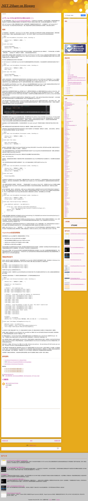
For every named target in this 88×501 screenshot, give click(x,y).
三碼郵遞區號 (67, 108)
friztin (50, 499)
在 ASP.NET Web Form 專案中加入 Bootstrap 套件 (78, 233)
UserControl (66, 203)
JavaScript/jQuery (67, 171)
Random (66, 187)
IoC (65, 170)
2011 (68, 90)
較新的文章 (5, 440)
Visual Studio (67, 204)
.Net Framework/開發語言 (18, 375)
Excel (65, 158)
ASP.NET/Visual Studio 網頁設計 (70, 125)
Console (66, 142)
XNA (65, 216)
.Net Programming (27, 375)
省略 (65, 113)
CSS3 (65, 143)
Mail (65, 178)
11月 (69, 66)
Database (66, 145)
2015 (68, 62)
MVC (65, 180)
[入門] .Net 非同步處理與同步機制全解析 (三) (14, 371)
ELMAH (66, 150)
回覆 (7, 387)
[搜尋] (72, 15)
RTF (65, 191)
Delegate (66, 146)
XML (65, 215)
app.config (66, 122)
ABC (7, 383)
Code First (66, 139)
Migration (66, 179)
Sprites (66, 195)
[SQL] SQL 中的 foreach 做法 (72, 76)
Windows (66, 211)
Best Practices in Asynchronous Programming (14, 363)
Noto (65, 182)
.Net (65, 101)
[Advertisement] (13, 423)
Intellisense (66, 166)
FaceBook (66, 162)
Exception (66, 159)
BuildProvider (67, 134)
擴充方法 (66, 117)
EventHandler (67, 155)
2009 (68, 93)
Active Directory (67, 118)
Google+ (66, 53)
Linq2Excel (66, 176)
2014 (68, 63)
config (65, 141)
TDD (65, 200)
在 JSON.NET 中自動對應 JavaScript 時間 (74, 82)
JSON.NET (66, 175)
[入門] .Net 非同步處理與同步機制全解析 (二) (14, 370)
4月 (68, 73)
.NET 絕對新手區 (8, 375)
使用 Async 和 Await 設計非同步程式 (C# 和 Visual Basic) (19, 361)
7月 (68, 70)
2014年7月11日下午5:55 (13, 383)
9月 (68, 69)
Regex (66, 188)
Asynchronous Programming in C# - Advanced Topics (15, 360)
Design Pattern (67, 147)
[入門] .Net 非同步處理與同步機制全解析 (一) (23, 20)
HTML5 (66, 163)
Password (66, 184)
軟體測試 (66, 114)
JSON (65, 174)
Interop (66, 167)
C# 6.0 (66, 137)
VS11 (65, 207)
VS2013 (66, 208)
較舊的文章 (57, 440)
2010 (68, 91)
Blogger (58, 499)
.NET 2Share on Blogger (18, 6)
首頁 (31, 440)
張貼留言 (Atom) (32, 445)
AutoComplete (67, 129)
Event (65, 154)
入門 (33, 375)
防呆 (65, 109)
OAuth (66, 183)
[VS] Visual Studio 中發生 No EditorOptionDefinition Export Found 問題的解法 (78, 278)
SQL (65, 196)
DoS (65, 149)
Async (35, 375)
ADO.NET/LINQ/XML (68, 121)
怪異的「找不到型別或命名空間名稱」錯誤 (77, 253)
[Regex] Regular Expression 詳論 (75, 259)
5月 (68, 72)
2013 (68, 87)
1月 (68, 85)
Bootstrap (66, 133)
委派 (65, 110)
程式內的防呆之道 (4, 474)
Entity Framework (67, 151)
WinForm (66, 212)
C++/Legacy (66, 138)
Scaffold (66, 192)
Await (38, 375)
